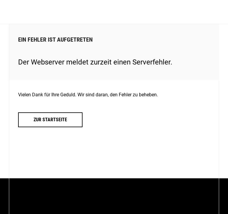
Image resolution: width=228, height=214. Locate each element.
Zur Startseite (50, 119)
